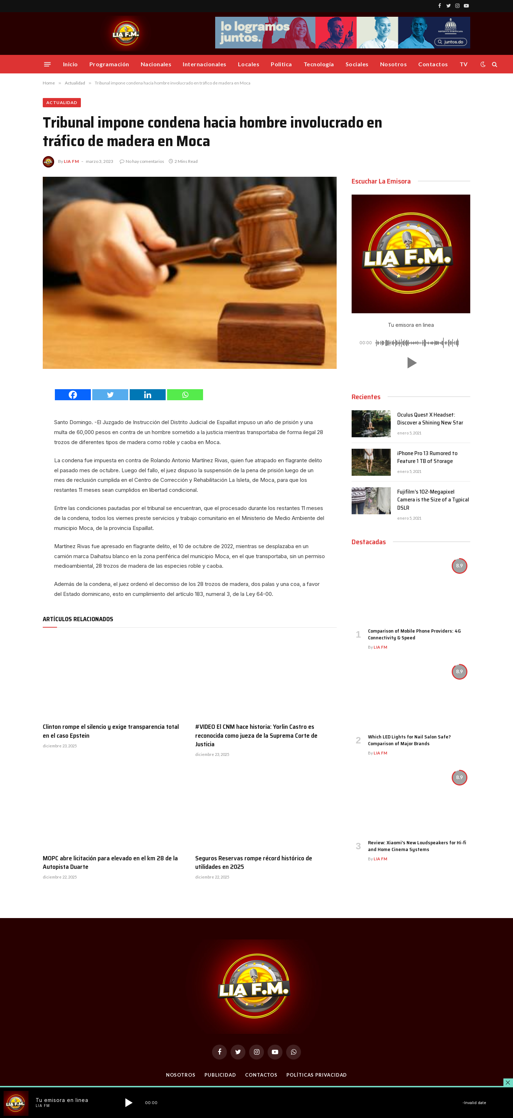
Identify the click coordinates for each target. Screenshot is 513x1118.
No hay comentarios (142, 161)
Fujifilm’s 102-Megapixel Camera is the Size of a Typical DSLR (433, 500)
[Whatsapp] (185, 394)
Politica (281, 64)
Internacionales (204, 64)
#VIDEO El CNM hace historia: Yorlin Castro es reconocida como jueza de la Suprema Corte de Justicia (256, 735)
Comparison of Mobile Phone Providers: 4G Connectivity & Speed (414, 634)
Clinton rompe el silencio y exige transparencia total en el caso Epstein (111, 731)
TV (464, 64)
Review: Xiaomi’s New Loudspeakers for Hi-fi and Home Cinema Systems (417, 846)
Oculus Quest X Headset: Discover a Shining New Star (430, 419)
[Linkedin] (148, 394)
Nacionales (156, 64)
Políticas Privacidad (316, 1075)
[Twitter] (110, 394)
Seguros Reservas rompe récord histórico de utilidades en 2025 (253, 862)
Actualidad (61, 102)
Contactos (433, 64)
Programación (109, 64)
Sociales (357, 64)
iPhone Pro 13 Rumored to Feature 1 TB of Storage (427, 457)
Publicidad (220, 1075)
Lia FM (71, 161)
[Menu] (47, 64)
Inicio (70, 64)
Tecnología (319, 64)
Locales (248, 64)
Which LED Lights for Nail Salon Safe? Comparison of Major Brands (409, 740)
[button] (410, 363)
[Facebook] (73, 394)
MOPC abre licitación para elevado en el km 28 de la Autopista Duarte (110, 862)
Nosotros (393, 64)
